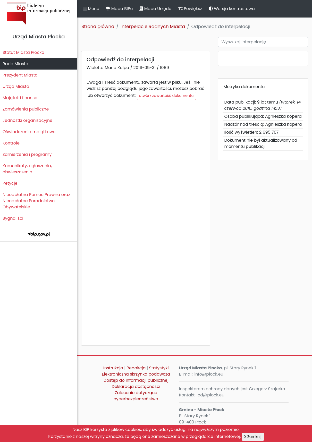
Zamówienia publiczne (26, 109)
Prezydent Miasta (20, 75)
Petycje (10, 183)
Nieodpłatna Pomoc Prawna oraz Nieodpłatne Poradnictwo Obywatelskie (36, 201)
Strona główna (97, 26)
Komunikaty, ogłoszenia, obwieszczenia (27, 169)
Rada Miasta (15, 64)
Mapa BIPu (119, 9)
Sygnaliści (13, 218)
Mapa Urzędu (155, 9)
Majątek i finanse (20, 98)
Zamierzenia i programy (27, 154)
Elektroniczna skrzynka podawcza (136, 374)
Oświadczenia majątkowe (29, 132)
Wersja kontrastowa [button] (232, 9)
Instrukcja (113, 368)
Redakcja (136, 368)
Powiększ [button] (190, 9)
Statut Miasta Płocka (23, 52)
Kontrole (11, 143)
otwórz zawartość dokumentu (166, 95)
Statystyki (158, 368)
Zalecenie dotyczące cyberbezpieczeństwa (136, 396)
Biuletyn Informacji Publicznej (38, 14)
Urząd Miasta (16, 86)
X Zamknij (253, 436)
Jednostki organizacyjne (27, 120)
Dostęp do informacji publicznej (136, 380)
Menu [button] (91, 9)
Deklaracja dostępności (136, 386)
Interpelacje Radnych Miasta (153, 26)
